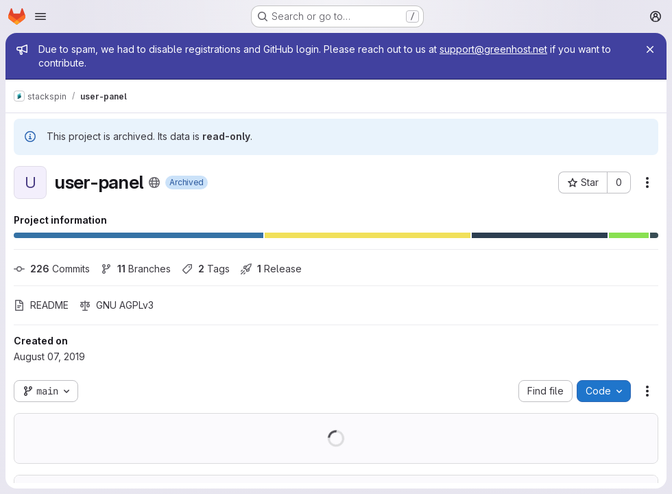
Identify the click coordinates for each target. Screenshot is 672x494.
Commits (52, 268)
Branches (136, 268)
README (41, 305)
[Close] (650, 49)
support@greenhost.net (493, 49)
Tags (206, 268)
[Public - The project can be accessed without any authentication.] (154, 182)
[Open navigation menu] (40, 16)
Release (271, 268)
